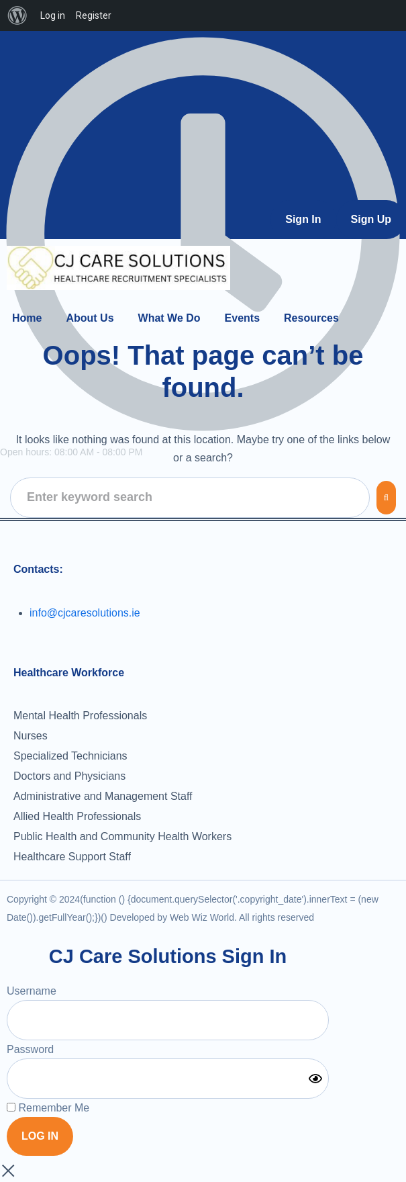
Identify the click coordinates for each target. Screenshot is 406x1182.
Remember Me (48, 1107)
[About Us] (89, 318)
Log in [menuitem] (52, 15)
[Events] (242, 318)
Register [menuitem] (93, 15)
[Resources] (311, 318)
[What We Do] (169, 318)
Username (31, 991)
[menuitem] (17, 15)
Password (30, 1049)
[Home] (27, 318)
